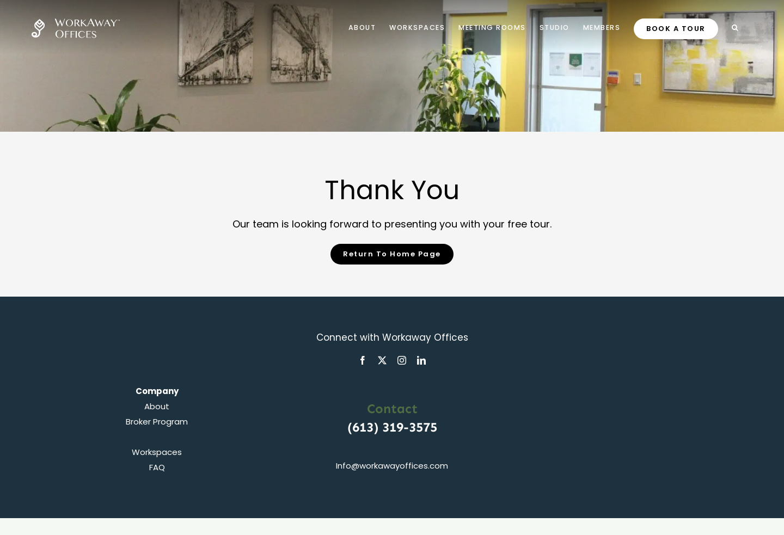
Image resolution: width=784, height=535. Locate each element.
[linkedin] (421, 360)
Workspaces (157, 452)
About (156, 406)
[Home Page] (392, 254)
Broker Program (157, 421)
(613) (364, 427)
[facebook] (362, 360)
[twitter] (382, 360)
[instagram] (401, 360)
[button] (735, 27)
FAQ (157, 467)
